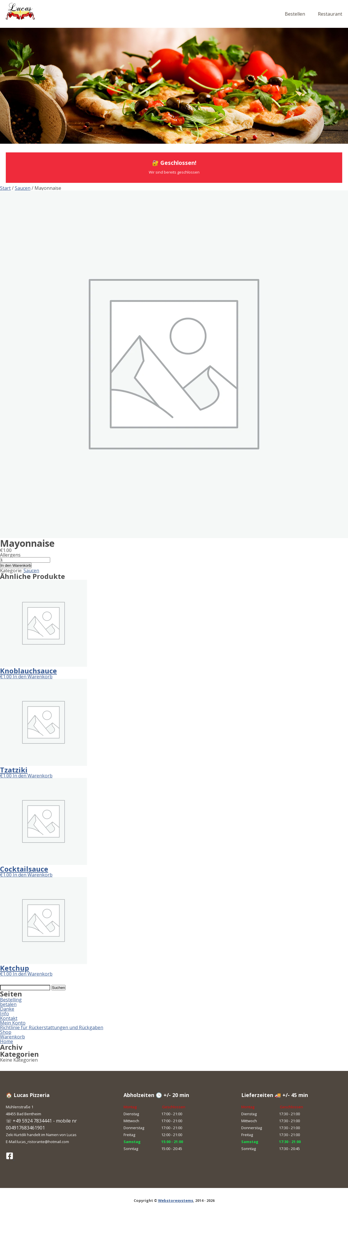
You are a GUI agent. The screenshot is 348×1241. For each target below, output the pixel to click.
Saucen (22, 188)
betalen (8, 1004)
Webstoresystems (175, 1200)
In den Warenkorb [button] (32, 676)
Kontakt (8, 1018)
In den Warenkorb (16, 565)
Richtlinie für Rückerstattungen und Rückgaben (51, 1027)
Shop (5, 1032)
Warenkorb (12, 1037)
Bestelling (11, 999)
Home (6, 1041)
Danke (7, 1009)
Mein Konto (13, 1023)
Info (4, 1013)
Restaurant (330, 14)
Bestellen (295, 14)
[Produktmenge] (25, 560)
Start (5, 188)
